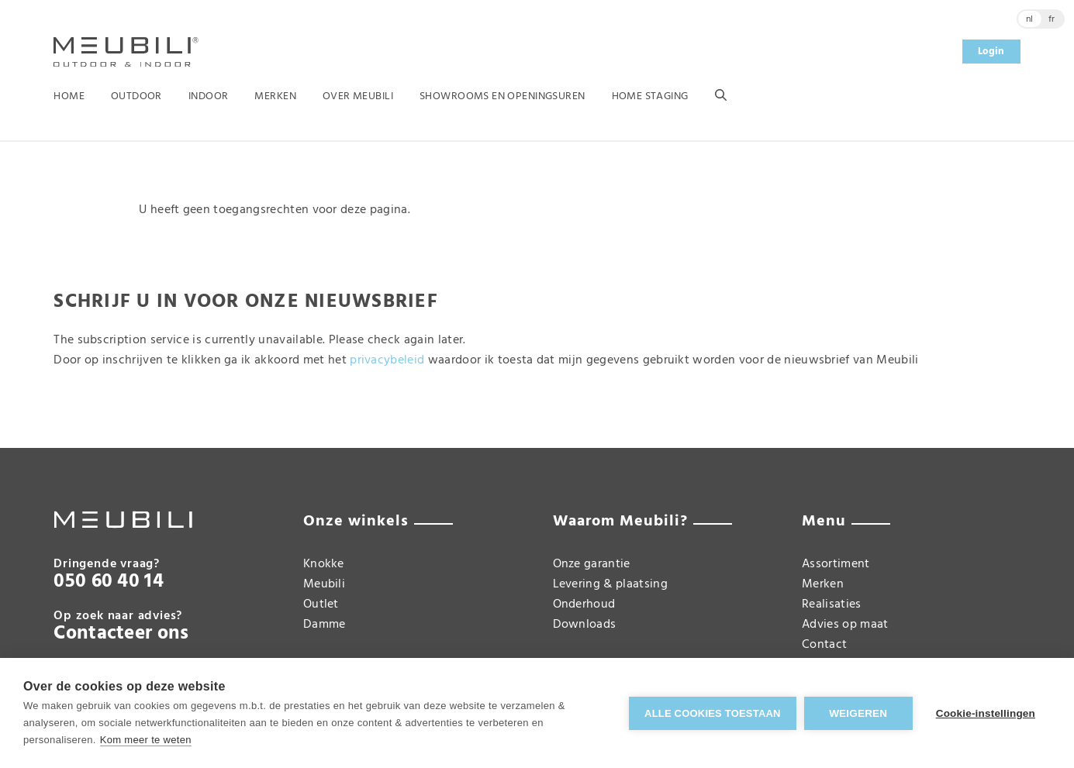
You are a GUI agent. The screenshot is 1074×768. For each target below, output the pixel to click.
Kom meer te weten (146, 740)
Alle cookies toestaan (712, 713)
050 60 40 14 (109, 582)
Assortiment (836, 564)
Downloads (584, 625)
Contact (824, 645)
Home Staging (650, 96)
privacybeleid (387, 360)
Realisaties (832, 604)
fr (1051, 19)
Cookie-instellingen (985, 713)
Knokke (323, 564)
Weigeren (858, 713)
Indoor (208, 96)
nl (1030, 19)
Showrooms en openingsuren (502, 96)
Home (69, 96)
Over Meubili (358, 96)
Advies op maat (845, 625)
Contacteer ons (121, 633)
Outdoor (136, 96)
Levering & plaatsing (610, 584)
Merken (275, 96)
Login (991, 51)
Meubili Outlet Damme (324, 604)
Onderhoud (584, 604)
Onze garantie (591, 564)
